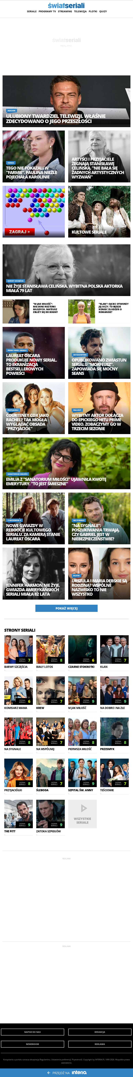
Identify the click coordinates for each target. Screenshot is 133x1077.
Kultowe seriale (89, 232)
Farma (11, 163)
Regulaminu (45, 1059)
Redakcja (100, 1032)
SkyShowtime (79, 355)
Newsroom (32, 1044)
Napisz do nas (32, 1032)
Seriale (32, 11)
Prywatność (77, 1059)
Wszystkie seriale (82, 820)
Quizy (103, 11)
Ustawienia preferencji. (61, 1059)
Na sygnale (78, 520)
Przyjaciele (13, 410)
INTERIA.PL (100, 1059)
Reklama (100, 1044)
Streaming (65, 11)
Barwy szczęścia (15, 281)
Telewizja (80, 11)
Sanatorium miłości (17, 474)
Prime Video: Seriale (17, 350)
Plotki (93, 11)
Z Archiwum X (14, 520)
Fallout (77, 410)
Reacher (11, 110)
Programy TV (47, 11)
